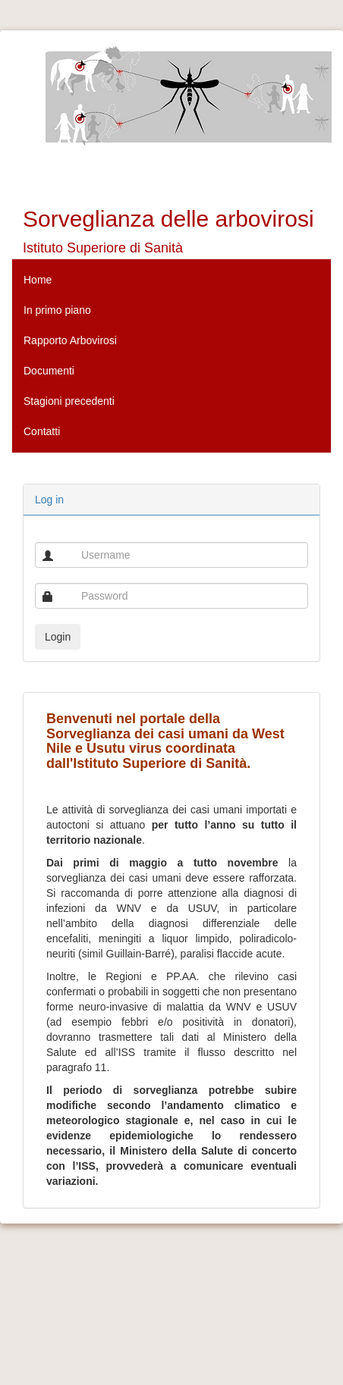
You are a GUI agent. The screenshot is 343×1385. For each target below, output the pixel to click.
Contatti (42, 431)
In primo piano (57, 310)
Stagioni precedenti (69, 401)
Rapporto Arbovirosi (70, 340)
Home (38, 280)
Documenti (49, 371)
